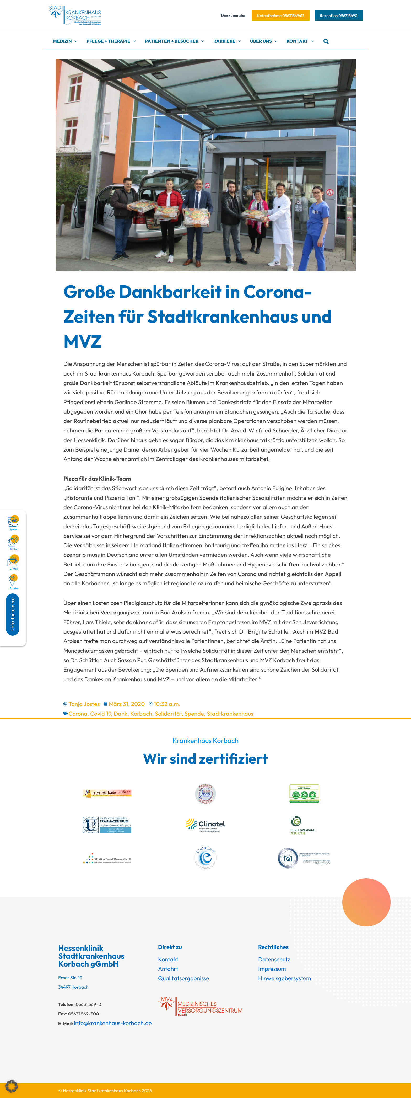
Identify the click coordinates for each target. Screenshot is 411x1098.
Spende (194, 713)
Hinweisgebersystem (284, 978)
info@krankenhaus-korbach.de (113, 1023)
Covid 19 (100, 713)
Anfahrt (168, 968)
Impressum (272, 968)
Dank (120, 713)
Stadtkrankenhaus (230, 713)
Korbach (141, 713)
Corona (77, 713)
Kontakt (168, 959)
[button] (281, 15)
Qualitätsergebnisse (183, 978)
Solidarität (168, 713)
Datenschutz (274, 959)
